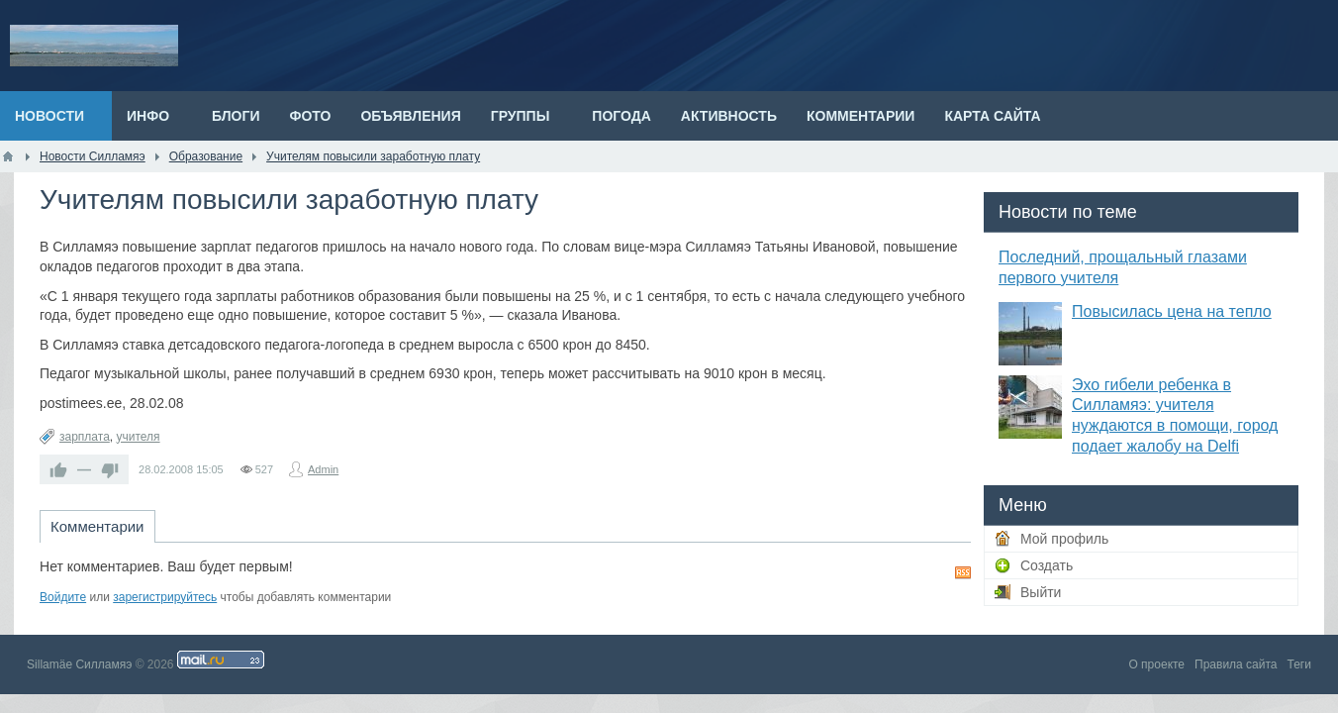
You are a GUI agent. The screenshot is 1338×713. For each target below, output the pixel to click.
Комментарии (96, 526)
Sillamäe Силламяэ (79, 664)
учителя (137, 437)
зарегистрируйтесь (165, 597)
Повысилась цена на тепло (1172, 311)
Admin (323, 469)
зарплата (84, 437)
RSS (963, 572)
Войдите (63, 597)
